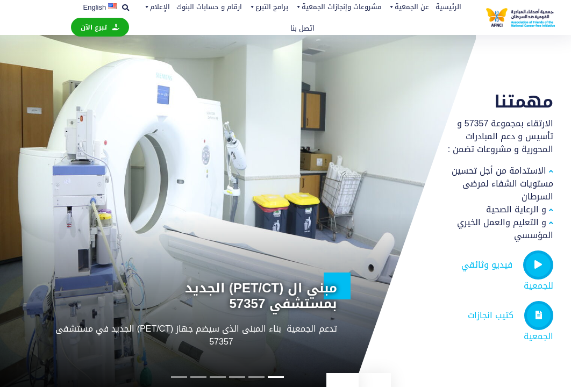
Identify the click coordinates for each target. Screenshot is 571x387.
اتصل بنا (302, 28)
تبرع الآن (94, 27)
